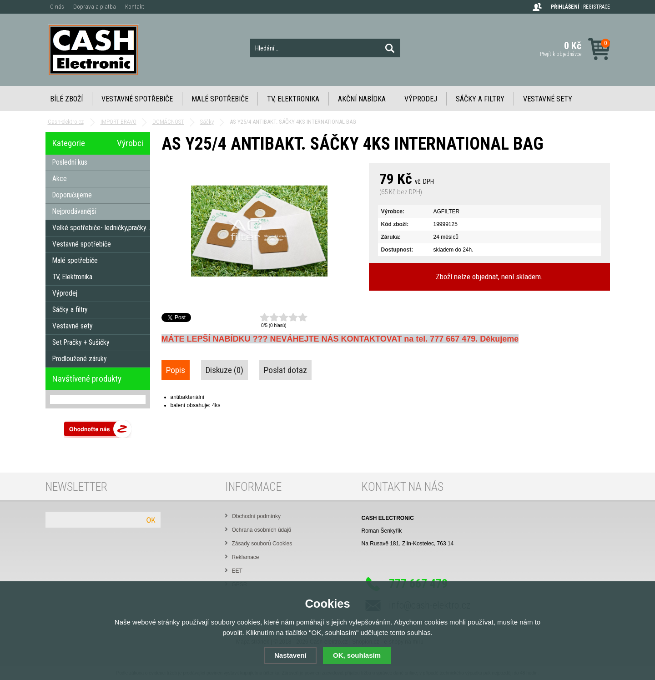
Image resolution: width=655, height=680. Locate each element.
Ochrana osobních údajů (262, 530)
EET (237, 571)
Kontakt (134, 6)
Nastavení (290, 655)
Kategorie (68, 143)
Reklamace (245, 557)
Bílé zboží (66, 99)
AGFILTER (446, 211)
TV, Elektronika (293, 99)
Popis (175, 370)
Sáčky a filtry (480, 99)
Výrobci (130, 143)
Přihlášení (565, 7)
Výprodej (420, 99)
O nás (57, 6)
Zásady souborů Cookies (262, 543)
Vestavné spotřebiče (137, 99)
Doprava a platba (94, 6)
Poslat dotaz (285, 370)
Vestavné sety (547, 99)
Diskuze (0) (224, 370)
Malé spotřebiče (219, 99)
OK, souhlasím (357, 655)
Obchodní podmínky (256, 516)
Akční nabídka (362, 99)
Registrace (596, 7)
